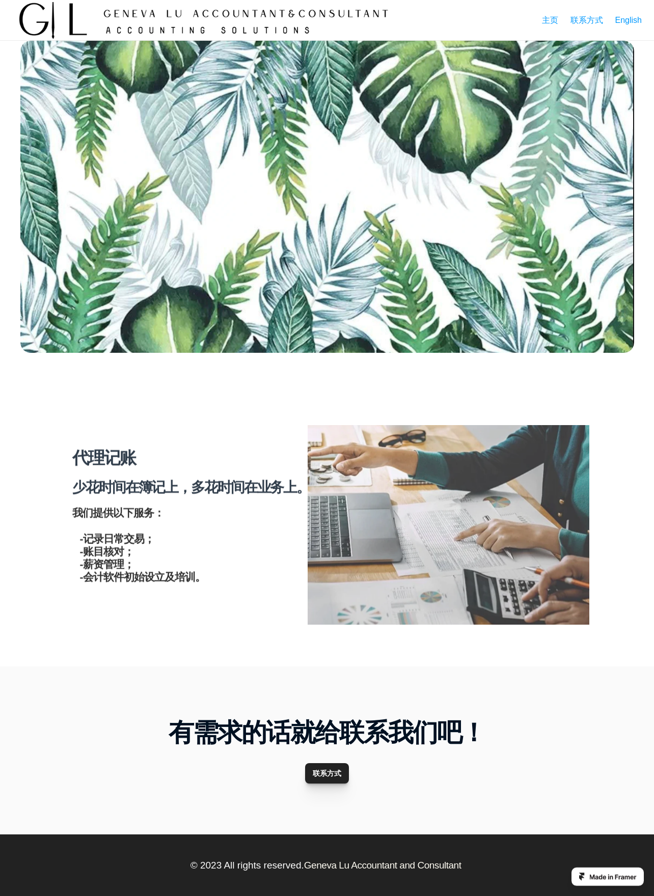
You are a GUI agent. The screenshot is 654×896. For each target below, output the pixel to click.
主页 (550, 20)
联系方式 (586, 20)
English (628, 20)
